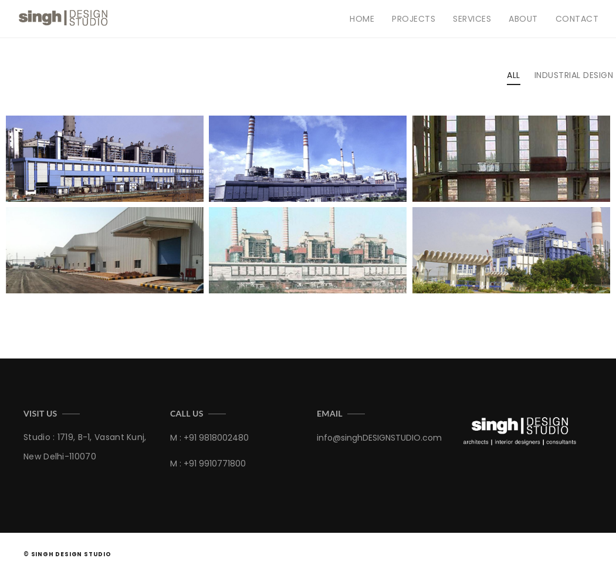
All (513, 75)
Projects (413, 19)
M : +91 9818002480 (209, 438)
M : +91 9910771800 (208, 463)
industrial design (574, 75)
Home (362, 19)
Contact (577, 19)
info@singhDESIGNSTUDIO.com (379, 438)
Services (472, 19)
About (523, 19)
